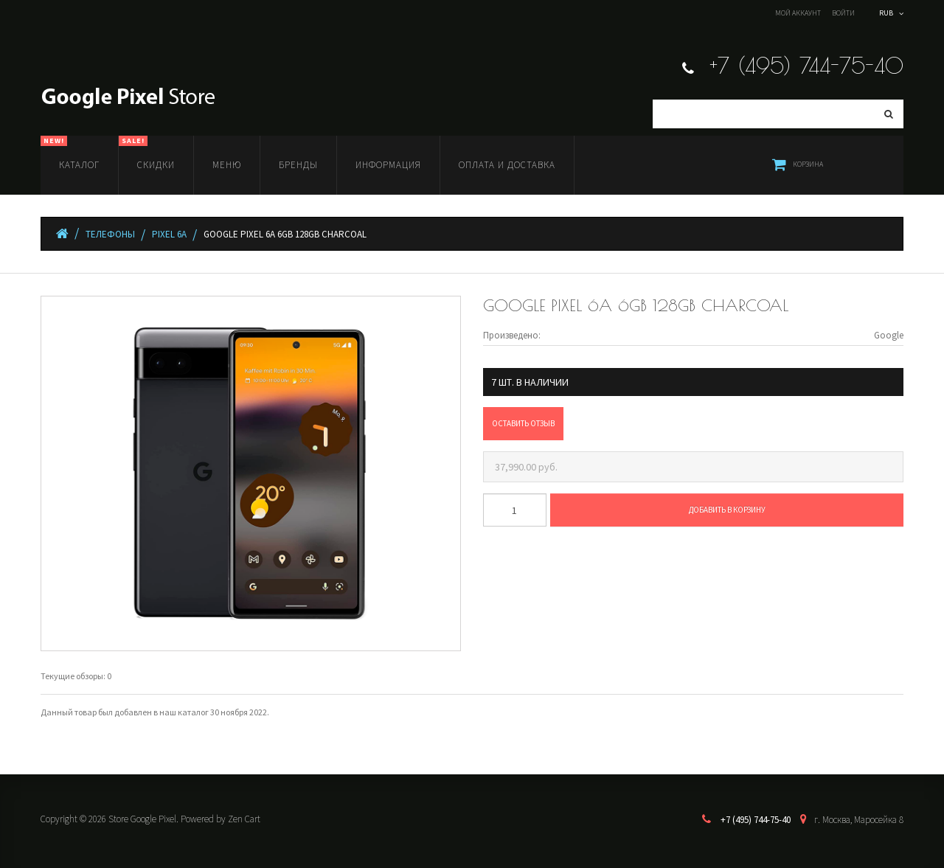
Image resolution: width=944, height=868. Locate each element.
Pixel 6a (169, 234)
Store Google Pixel (142, 819)
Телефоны (110, 234)
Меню (226, 165)
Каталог (70, 153)
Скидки (147, 153)
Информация (388, 165)
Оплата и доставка (507, 165)
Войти (843, 13)
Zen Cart (244, 819)
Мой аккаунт (798, 13)
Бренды (298, 165)
